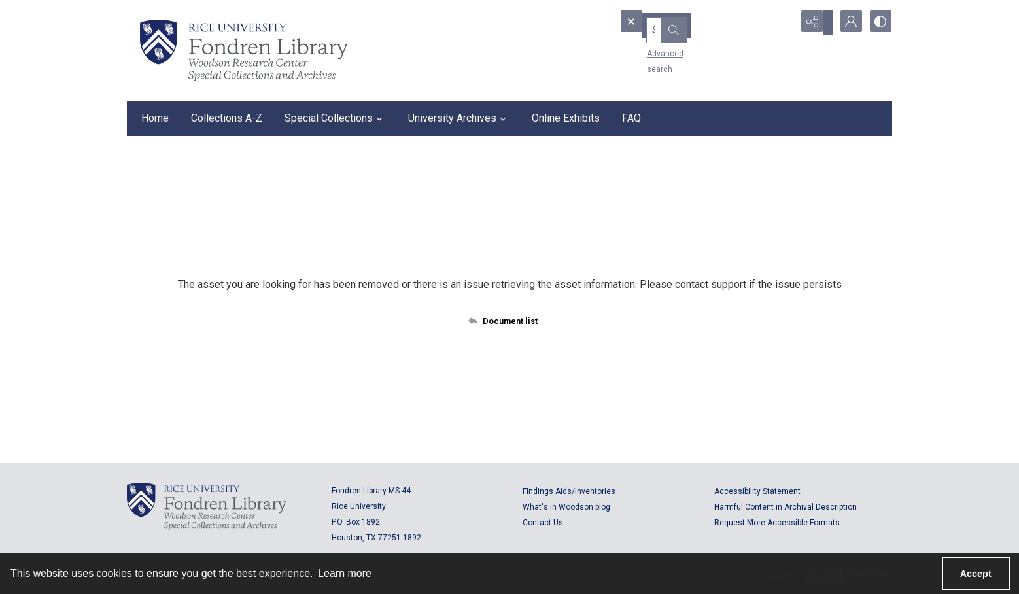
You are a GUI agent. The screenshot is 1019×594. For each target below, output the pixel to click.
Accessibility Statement (757, 491)
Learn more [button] (344, 573)
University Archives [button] (459, 118)
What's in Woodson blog (566, 507)
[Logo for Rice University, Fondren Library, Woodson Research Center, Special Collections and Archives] (206, 506)
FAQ (631, 118)
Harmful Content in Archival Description (785, 507)
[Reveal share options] (813, 22)
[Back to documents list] (510, 321)
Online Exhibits (566, 118)
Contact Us (543, 522)
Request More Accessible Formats (777, 522)
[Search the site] (684, 22)
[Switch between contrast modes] (879, 22)
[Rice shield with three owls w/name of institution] (244, 50)
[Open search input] (781, 22)
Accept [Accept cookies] (976, 573)
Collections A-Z (226, 118)
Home (155, 118)
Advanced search (659, 46)
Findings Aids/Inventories (569, 491)
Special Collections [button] (335, 118)
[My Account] (846, 22)
